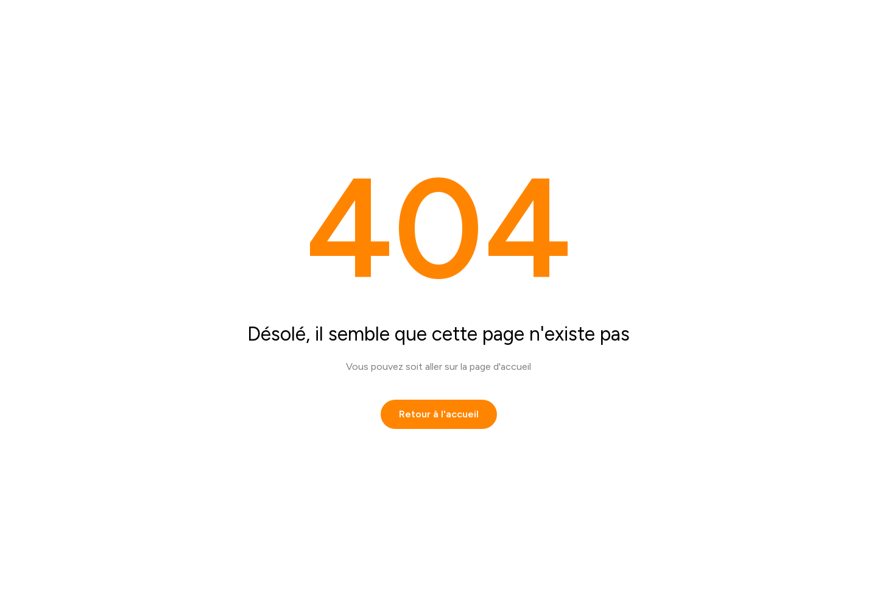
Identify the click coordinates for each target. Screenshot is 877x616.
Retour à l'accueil (439, 414)
